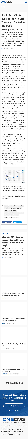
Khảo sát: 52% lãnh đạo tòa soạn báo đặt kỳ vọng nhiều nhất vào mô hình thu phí (13, 241)
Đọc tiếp (5, 234)
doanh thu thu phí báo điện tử (11, 215)
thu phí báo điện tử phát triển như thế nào (14, 205)
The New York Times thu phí (10, 210)
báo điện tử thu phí (9, 212)
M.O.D (2, 48)
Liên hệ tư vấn (14, 406)
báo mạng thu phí (19, 212)
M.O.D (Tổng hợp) (6, 373)
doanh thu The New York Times (11, 217)
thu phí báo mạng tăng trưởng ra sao (13, 208)
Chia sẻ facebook (7, 222)
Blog (3, 6)
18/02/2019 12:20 (9, 257)
